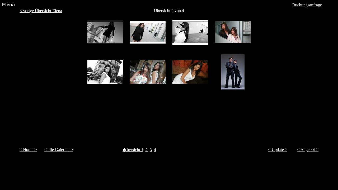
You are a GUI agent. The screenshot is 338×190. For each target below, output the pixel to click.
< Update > (277, 149)
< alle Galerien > (58, 149)
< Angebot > (307, 149)
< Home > (28, 149)
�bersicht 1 (133, 150)
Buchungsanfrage (307, 5)
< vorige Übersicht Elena (41, 10)
